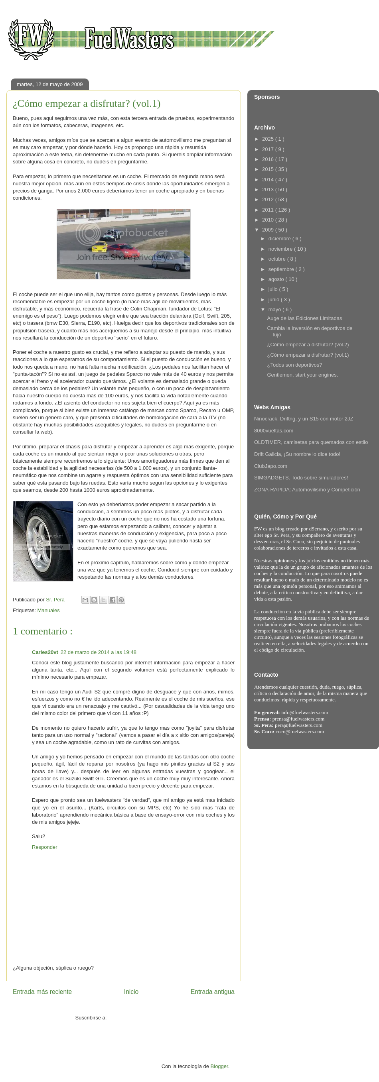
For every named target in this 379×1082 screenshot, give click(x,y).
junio (274, 299)
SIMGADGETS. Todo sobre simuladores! (301, 478)
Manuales (48, 610)
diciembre (280, 239)
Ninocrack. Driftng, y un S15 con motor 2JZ (303, 419)
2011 (268, 210)
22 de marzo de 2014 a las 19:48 (98, 652)
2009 (268, 230)
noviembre (281, 249)
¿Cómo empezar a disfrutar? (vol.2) (308, 345)
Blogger (219, 1066)
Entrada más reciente (42, 991)
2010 (268, 220)
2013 (268, 189)
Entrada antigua (213, 991)
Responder (44, 847)
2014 (268, 180)
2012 (268, 199)
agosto (277, 279)
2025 (268, 139)
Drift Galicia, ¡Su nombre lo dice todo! (297, 454)
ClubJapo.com (270, 466)
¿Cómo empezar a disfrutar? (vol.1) (308, 355)
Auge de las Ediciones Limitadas (304, 318)
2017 (268, 149)
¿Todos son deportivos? (294, 365)
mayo (275, 309)
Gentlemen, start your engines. (302, 375)
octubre (277, 259)
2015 (268, 169)
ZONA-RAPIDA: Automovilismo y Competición (307, 490)
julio (273, 289)
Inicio (131, 991)
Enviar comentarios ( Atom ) (140, 1018)
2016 (268, 159)
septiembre (282, 269)
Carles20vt (45, 652)
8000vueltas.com (273, 431)
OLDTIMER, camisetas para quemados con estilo (311, 442)
